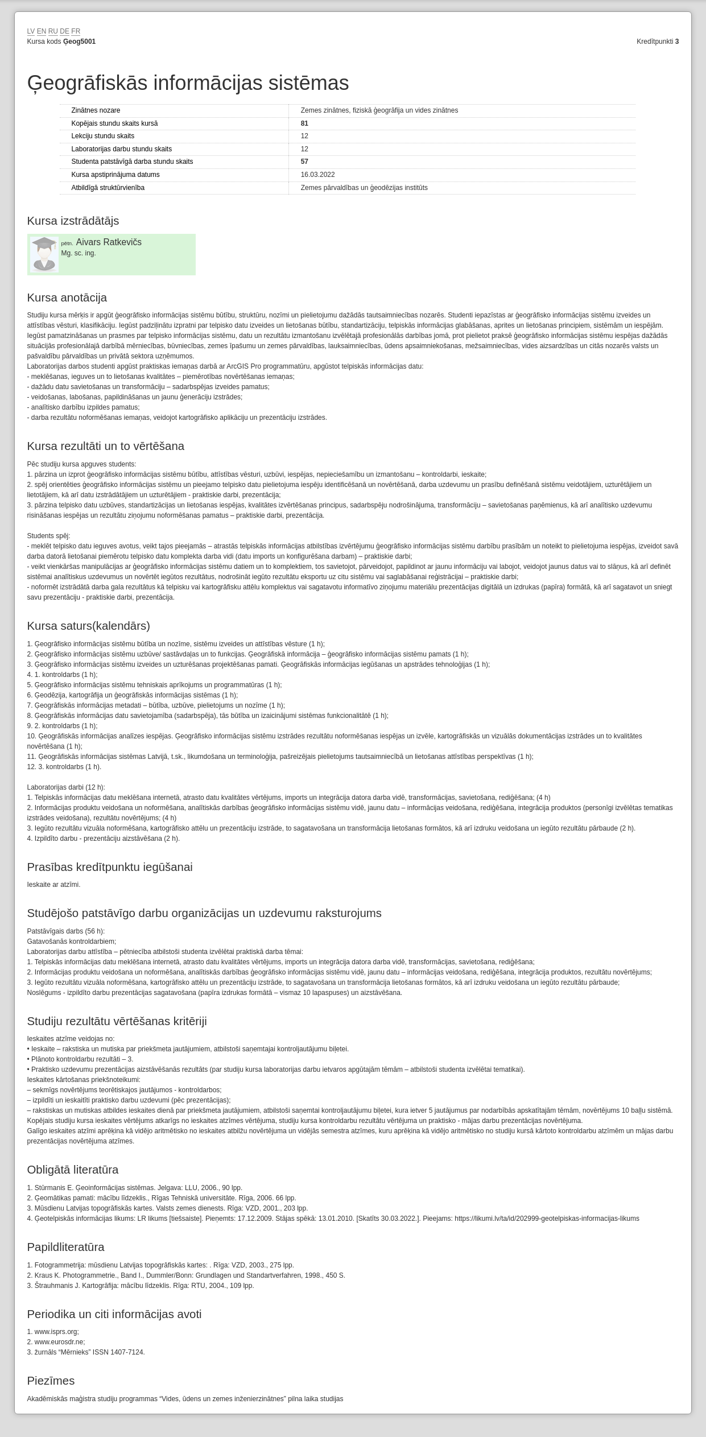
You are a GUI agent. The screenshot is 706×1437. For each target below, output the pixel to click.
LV (31, 31)
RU (53, 31)
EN (42, 31)
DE (64, 31)
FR (75, 31)
